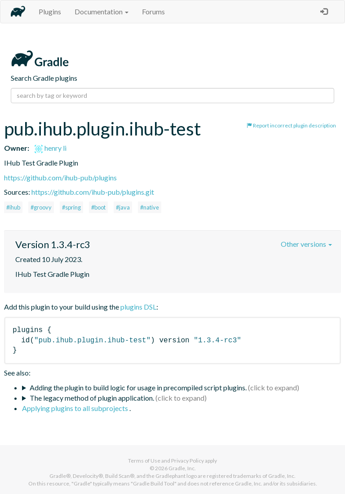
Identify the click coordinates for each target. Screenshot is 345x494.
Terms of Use (144, 460)
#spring (71, 207)
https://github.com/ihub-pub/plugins (60, 177)
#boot (98, 207)
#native (149, 207)
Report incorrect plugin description (291, 125)
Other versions (306, 244)
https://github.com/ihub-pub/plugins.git (92, 192)
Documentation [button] (101, 11)
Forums (153, 11)
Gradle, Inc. (182, 468)
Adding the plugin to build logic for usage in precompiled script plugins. (138, 387)
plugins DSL (138, 306)
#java (123, 207)
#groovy (41, 207)
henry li (50, 148)
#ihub (13, 207)
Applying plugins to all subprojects (75, 408)
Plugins (50, 11)
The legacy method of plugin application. (92, 397)
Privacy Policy (187, 460)
